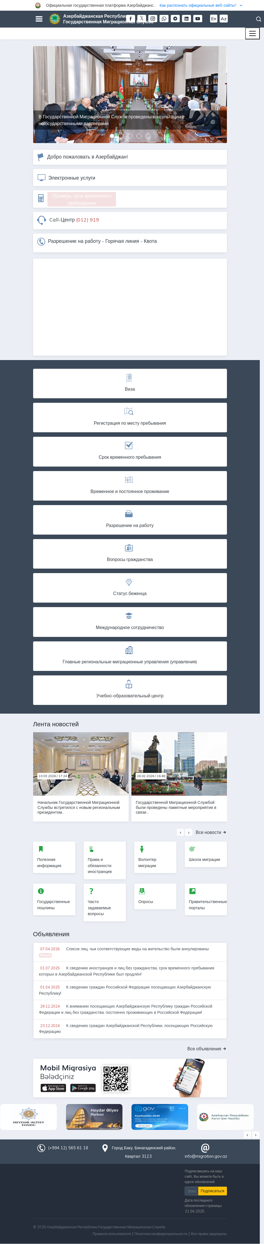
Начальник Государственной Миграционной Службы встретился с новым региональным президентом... (79, 807)
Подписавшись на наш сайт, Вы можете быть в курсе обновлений (204, 1176)
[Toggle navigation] (252, 33)
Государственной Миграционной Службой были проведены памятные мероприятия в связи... (176, 807)
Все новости (211, 832)
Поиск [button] (258, 19)
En (213, 18)
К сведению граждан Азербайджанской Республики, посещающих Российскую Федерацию (126, 1028)
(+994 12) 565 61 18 (68, 1147)
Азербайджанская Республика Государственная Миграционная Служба (108, 18)
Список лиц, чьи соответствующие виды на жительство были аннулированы (124, 952)
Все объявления (207, 1048)
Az (224, 18)
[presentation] (180, 832)
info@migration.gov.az (206, 1156)
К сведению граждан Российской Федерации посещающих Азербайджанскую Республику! (125, 990)
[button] (132, 5)
